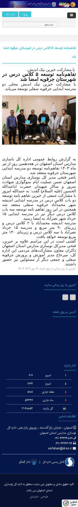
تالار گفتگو (28, 462)
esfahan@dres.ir (60, 448)
